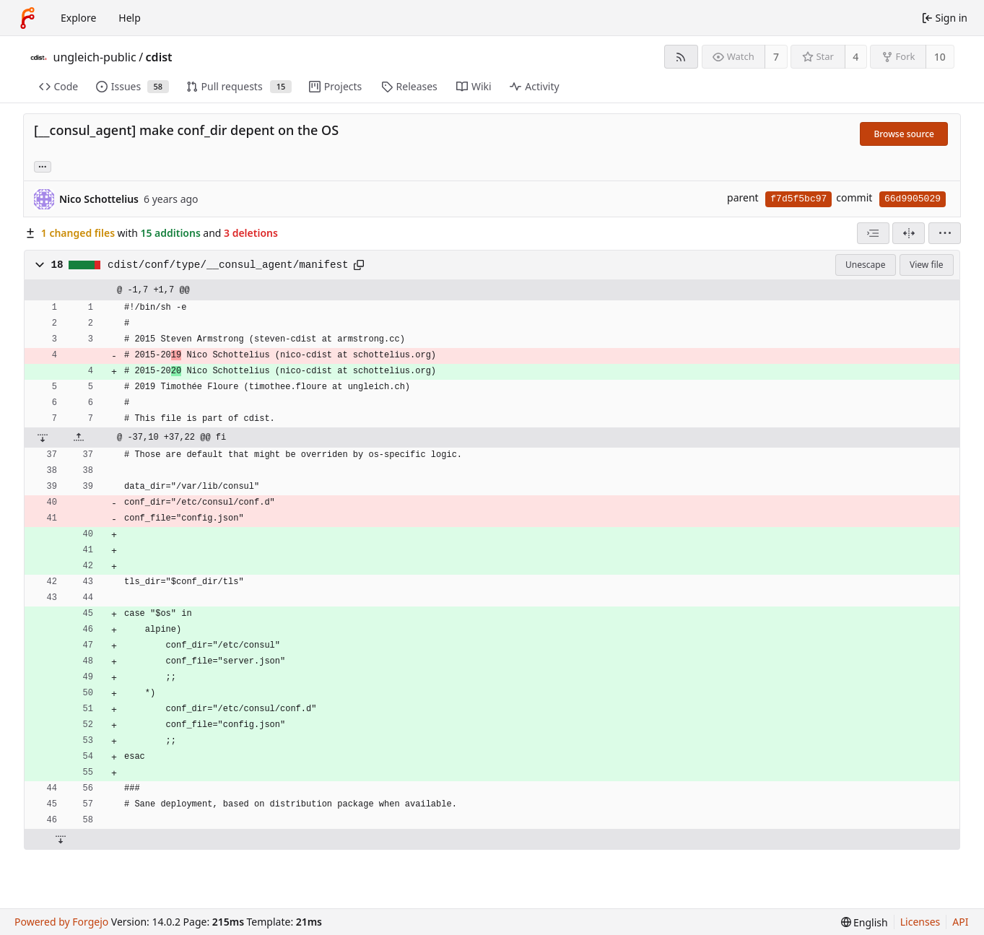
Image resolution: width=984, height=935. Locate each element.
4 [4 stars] (855, 57)
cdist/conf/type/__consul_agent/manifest (228, 265)
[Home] (27, 18)
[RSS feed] (681, 57)
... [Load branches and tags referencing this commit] (42, 165)
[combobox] (873, 233)
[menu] (944, 233)
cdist (159, 57)
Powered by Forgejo (61, 922)
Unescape (865, 264)
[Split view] (908, 233)
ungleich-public (94, 57)
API (960, 922)
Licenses (920, 922)
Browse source (904, 134)
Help (129, 18)
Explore (78, 18)
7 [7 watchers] (776, 57)
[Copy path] (359, 265)
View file (926, 264)
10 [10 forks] (940, 57)
